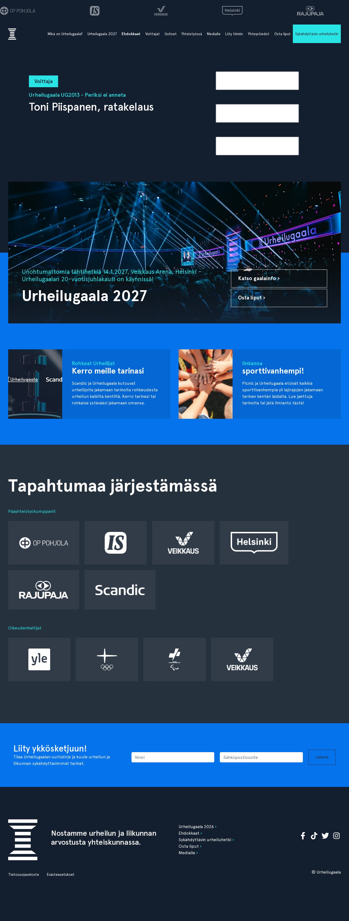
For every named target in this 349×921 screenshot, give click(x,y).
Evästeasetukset (60, 874)
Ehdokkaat (131, 34)
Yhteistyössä (191, 34)
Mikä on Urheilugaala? (65, 34)
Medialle (214, 34)
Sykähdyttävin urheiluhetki (316, 34)
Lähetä (322, 757)
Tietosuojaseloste (23, 874)
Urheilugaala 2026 (196, 826)
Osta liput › (251, 298)
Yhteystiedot (258, 34)
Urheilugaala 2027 (102, 34)
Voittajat (152, 34)
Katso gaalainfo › (259, 278)
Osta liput (282, 34)
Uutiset (171, 34)
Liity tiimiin (234, 34)
